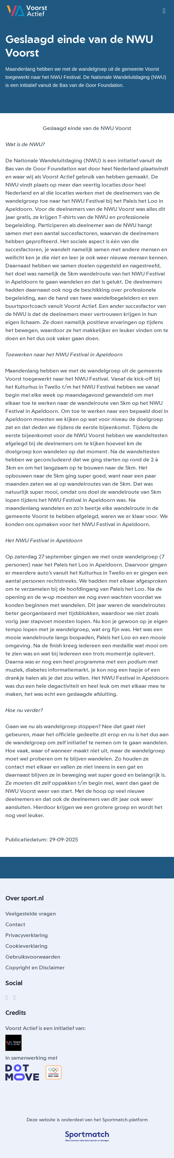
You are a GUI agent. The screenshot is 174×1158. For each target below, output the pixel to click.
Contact (15, 924)
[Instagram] (14, 997)
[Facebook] (6, 997)
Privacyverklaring (26, 935)
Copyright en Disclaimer (35, 967)
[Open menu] (164, 10)
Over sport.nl (24, 898)
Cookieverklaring (26, 945)
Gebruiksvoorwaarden (32, 956)
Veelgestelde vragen (30, 913)
